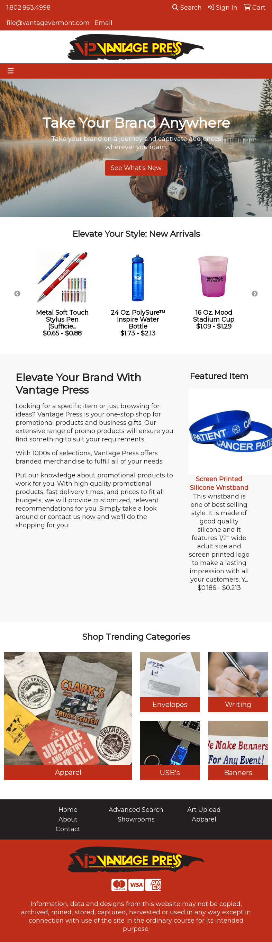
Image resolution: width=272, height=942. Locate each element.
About (68, 819)
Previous (17, 293)
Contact (68, 829)
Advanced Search (136, 810)
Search (187, 7)
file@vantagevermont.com (48, 23)
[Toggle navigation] (10, 71)
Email (103, 23)
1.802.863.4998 (29, 7)
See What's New (136, 168)
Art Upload (204, 810)
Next (254, 293)
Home (68, 810)
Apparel (204, 819)
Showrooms (136, 819)
